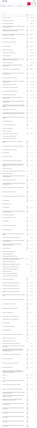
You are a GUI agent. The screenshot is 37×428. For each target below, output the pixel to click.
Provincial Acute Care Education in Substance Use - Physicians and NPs (13, 187)
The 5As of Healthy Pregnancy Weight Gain (9, 124)
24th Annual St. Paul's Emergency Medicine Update (10, 91)
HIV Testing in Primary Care (7, 322)
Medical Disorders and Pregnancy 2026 (8, 279)
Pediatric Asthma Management (7, 229)
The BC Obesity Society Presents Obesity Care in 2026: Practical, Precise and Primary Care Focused (13, 73)
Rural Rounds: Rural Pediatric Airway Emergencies (10, 77)
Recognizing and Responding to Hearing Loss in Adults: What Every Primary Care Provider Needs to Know (14, 176)
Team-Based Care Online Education (8, 128)
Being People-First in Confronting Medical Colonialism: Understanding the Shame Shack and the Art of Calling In (13, 34)
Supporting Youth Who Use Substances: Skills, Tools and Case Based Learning (13, 142)
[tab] (29, 3)
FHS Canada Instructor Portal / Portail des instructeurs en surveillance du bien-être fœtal (13, 346)
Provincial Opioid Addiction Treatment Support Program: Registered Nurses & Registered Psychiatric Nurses (14, 184)
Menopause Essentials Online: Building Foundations (10, 273)
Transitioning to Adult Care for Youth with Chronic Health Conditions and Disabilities (13, 117)
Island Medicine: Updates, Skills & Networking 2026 (10, 308)
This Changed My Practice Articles (8, 121)
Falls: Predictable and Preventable (8, 358)
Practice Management (6, 200)
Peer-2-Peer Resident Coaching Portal (8, 214)
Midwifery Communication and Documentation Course (10, 266)
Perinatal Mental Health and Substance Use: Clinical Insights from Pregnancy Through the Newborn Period (14, 211)
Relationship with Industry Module (8, 173)
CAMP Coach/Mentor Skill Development (8, 20)
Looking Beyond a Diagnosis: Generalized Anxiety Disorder (11, 288)
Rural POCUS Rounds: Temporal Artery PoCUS (9, 94)
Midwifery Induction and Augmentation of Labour (10, 256)
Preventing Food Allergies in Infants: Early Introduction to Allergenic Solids (14, 196)
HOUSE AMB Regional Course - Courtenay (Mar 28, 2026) (11, 319)
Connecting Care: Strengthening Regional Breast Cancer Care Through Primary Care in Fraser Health (13, 396)
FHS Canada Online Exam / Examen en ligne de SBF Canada (11, 343)
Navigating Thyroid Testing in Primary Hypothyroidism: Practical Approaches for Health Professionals (12, 244)
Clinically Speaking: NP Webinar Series (8, 23)
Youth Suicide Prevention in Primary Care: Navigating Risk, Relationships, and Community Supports (13, 101)
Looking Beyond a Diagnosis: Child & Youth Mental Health (11, 291)
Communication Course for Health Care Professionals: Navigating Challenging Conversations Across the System (12, 399)
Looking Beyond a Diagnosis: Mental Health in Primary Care (11, 282)
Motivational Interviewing (6, 248)
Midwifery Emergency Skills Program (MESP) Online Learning (11, 264)
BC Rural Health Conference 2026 (7, 62)
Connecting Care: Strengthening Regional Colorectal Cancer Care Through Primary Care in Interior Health (14, 393)
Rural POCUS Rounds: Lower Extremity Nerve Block (10, 87)
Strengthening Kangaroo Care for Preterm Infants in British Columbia (13, 146)
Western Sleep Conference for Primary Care (9, 38)
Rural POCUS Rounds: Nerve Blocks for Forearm (9, 84)
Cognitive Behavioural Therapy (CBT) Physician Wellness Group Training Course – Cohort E (13, 408)
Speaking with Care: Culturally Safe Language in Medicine (11, 69)
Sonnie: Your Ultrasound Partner (7, 156)
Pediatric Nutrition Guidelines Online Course (9, 217)
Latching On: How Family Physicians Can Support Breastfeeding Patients (13, 299)
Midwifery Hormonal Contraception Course (9, 261)
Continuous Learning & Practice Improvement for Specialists (11, 384)
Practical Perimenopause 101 (7, 46)
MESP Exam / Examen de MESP (7, 271)
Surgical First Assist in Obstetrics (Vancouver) (9, 136)
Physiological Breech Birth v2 (7, 203)
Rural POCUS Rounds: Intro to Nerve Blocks (9, 52)
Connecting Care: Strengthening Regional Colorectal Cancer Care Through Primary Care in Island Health (14, 26)
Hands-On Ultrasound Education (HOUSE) (9, 326)
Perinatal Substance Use (6, 207)
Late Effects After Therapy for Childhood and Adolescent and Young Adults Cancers (14, 295)
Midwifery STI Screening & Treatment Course (9, 251)
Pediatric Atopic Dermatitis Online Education (9, 225)
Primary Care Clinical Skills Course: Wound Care (9, 191)
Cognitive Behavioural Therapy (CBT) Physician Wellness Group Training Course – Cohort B (13, 426)
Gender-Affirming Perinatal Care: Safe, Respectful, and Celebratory (13, 334)
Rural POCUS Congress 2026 (7, 55)
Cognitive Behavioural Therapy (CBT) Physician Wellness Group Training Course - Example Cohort (13, 404)
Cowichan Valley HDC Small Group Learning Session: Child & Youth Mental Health (13, 381)
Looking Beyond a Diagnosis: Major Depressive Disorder (11, 285)
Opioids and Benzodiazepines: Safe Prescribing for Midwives (11, 237)
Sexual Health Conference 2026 (7, 168)
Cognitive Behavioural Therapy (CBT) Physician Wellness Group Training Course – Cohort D (13, 412)
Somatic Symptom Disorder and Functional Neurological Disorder (12, 160)
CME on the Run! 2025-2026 (6, 17)
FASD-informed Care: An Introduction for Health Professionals (12, 354)
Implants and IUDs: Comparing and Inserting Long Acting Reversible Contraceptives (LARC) (12, 65)
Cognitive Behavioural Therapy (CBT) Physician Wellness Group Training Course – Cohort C (13, 417)
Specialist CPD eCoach (6, 152)
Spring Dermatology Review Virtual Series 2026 (9, 149)
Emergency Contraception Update (8, 367)
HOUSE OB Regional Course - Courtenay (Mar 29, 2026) (10, 316)
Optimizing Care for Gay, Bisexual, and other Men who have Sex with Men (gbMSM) (13, 234)
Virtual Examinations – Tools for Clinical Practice (10, 109)
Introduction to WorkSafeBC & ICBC (8, 312)
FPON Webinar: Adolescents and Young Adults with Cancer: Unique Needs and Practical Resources (13, 81)
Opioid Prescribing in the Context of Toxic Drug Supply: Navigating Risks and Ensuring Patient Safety (13, 241)
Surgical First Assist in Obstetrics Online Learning (10, 133)
